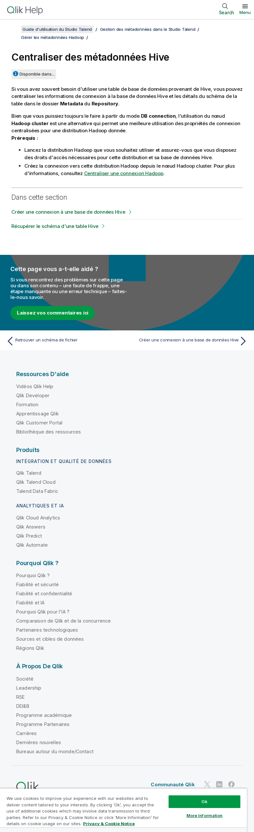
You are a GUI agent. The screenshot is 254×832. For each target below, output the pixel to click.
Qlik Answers (30, 526)
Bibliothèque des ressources (48, 431)
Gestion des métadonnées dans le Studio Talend (148, 29)
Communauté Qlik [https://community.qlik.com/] (173, 784)
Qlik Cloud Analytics (38, 517)
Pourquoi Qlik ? (33, 575)
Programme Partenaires (43, 724)
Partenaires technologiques (47, 630)
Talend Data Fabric (37, 491)
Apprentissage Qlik (37, 413)
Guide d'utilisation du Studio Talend (57, 29)
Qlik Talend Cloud (36, 482)
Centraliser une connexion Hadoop (123, 173)
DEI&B (22, 706)
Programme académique (44, 715)
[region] (123, 810)
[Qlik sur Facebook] (231, 784)
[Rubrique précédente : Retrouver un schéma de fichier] (64, 341)
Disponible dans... (37, 74)
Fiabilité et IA (30, 602)
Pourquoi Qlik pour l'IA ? (43, 611)
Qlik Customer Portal (39, 422)
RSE (20, 697)
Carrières (26, 733)
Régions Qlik (30, 648)
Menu (245, 12)
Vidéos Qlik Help (35, 386)
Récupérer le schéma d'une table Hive (54, 226)
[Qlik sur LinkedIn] (219, 784)
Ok (204, 801)
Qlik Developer (32, 395)
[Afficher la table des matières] (13, 29)
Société (24, 679)
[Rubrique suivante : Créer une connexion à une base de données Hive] (189, 341)
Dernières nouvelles (38, 742)
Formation (27, 404)
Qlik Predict (29, 536)
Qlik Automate (32, 545)
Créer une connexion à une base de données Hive (68, 212)
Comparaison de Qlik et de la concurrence (63, 621)
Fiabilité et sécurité (37, 584)
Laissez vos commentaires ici (52, 313)
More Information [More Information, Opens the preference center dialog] (204, 815)
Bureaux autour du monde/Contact (55, 751)
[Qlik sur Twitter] (207, 784)
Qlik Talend (28, 473)
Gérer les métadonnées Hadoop (52, 37)
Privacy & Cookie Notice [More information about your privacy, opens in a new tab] (109, 823)
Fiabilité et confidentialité (44, 593)
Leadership (29, 688)
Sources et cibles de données (50, 639)
